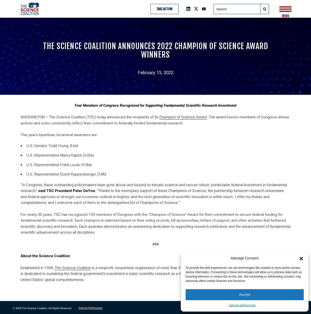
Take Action (164, 9)
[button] (301, 258)
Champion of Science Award (183, 117)
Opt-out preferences (242, 305)
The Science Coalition (73, 268)
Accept (244, 294)
